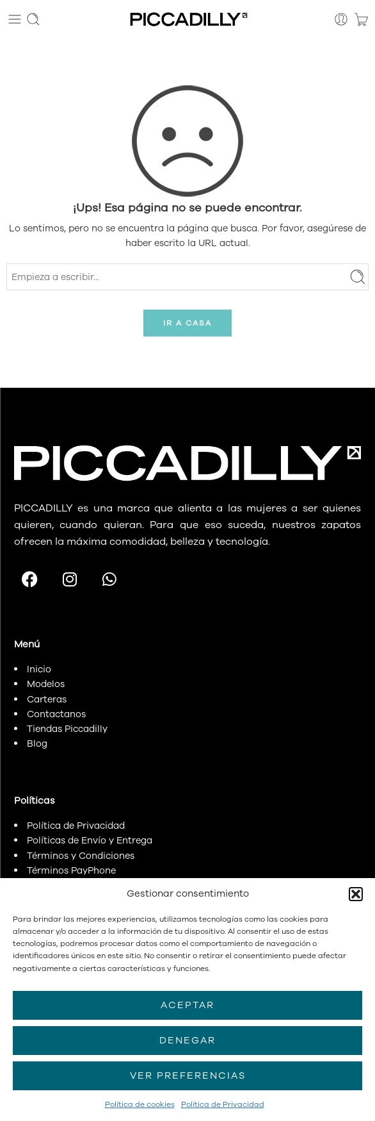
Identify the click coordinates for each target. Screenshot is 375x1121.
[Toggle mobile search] (33, 19)
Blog (37, 743)
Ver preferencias (188, 1075)
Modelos (46, 683)
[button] (355, 894)
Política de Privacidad (222, 1104)
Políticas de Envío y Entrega (89, 840)
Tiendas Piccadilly (67, 728)
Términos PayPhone (71, 870)
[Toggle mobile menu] (14, 19)
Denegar (187, 1040)
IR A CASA (187, 323)
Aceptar (187, 1005)
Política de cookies (140, 1104)
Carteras (47, 699)
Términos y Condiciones (80, 855)
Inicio (39, 669)
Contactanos (56, 714)
